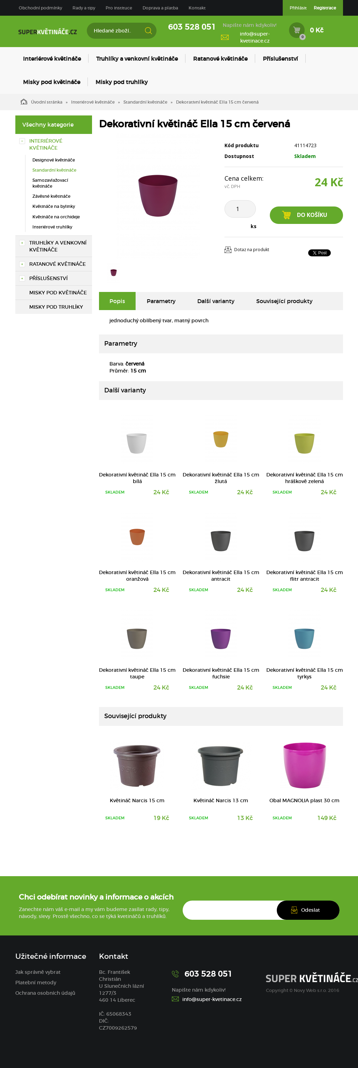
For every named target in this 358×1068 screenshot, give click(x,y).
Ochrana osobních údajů (45, 993)
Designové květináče (53, 160)
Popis (117, 301)
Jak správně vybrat (38, 972)
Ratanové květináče (220, 58)
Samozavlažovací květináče (50, 183)
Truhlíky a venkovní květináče (137, 58)
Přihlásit (298, 7)
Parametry (161, 301)
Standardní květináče (145, 102)
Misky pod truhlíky (122, 81)
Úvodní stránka (41, 101)
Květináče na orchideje (56, 216)
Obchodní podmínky (40, 7)
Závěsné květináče (51, 196)
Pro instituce (119, 7)
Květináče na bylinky (53, 206)
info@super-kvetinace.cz (255, 37)
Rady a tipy (84, 7)
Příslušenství (280, 58)
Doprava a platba (160, 7)
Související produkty (284, 301)
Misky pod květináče (51, 81)
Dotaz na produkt (251, 250)
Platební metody (35, 982)
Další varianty (216, 301)
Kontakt (197, 7)
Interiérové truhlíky (52, 227)
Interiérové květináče (52, 58)
